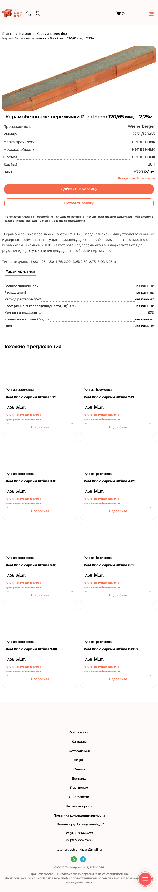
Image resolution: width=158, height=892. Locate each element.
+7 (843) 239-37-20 (79, 833)
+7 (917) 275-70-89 (79, 840)
